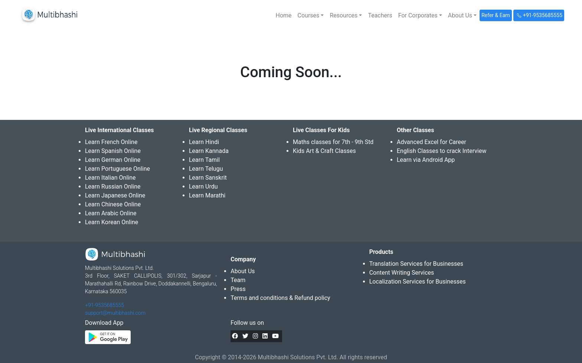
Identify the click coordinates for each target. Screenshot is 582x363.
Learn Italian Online (110, 177)
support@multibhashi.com (115, 313)
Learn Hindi (204, 141)
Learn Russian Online (113, 186)
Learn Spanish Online (113, 150)
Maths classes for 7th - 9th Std (333, 141)
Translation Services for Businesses (416, 263)
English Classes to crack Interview (441, 150)
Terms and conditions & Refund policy (280, 297)
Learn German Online (112, 159)
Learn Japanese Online (115, 195)
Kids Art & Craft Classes (324, 150)
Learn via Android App (426, 159)
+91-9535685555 (104, 305)
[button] (311, 15)
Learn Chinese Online (113, 204)
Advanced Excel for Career (431, 141)
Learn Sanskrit (208, 177)
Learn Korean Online (111, 222)
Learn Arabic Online (110, 213)
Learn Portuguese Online (117, 168)
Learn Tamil (204, 159)
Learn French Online (111, 141)
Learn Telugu (206, 168)
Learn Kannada (209, 150)
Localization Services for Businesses (417, 281)
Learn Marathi (207, 195)
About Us (242, 271)
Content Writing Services (401, 272)
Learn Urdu (203, 186)
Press (237, 288)
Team (237, 280)
